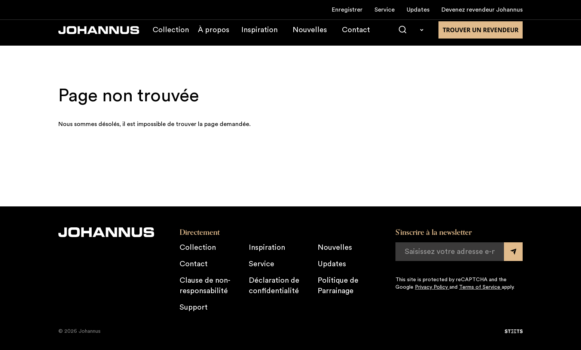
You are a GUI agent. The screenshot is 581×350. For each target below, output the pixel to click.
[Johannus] (98, 35)
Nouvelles (310, 35)
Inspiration (259, 35)
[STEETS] (514, 331)
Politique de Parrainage (338, 286)
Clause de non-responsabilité (205, 286)
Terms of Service (480, 287)
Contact (356, 35)
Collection (171, 35)
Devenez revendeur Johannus (482, 10)
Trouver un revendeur (481, 35)
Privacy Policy (432, 287)
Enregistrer (347, 10)
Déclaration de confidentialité (274, 286)
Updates (418, 10)
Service (384, 10)
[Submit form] (513, 251)
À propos (213, 35)
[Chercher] (402, 35)
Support (194, 307)
